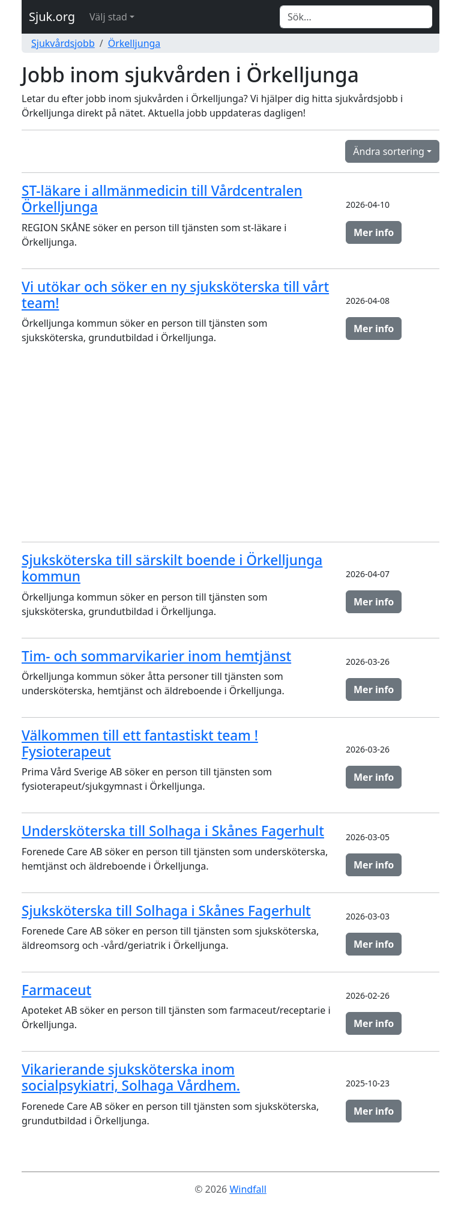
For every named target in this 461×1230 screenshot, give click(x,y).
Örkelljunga (134, 43)
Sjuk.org (52, 16)
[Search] (356, 16)
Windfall (247, 1189)
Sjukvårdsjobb (63, 43)
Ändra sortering (388, 151)
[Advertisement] (230, 448)
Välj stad (108, 16)
